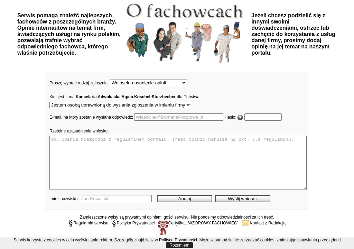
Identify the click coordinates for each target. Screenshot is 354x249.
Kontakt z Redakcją (264, 233)
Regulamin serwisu (88, 233)
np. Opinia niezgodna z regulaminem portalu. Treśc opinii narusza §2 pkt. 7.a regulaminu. (178, 168)
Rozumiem (179, 245)
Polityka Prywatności (133, 233)
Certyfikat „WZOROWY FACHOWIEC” (198, 233)
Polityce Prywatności (178, 240)
